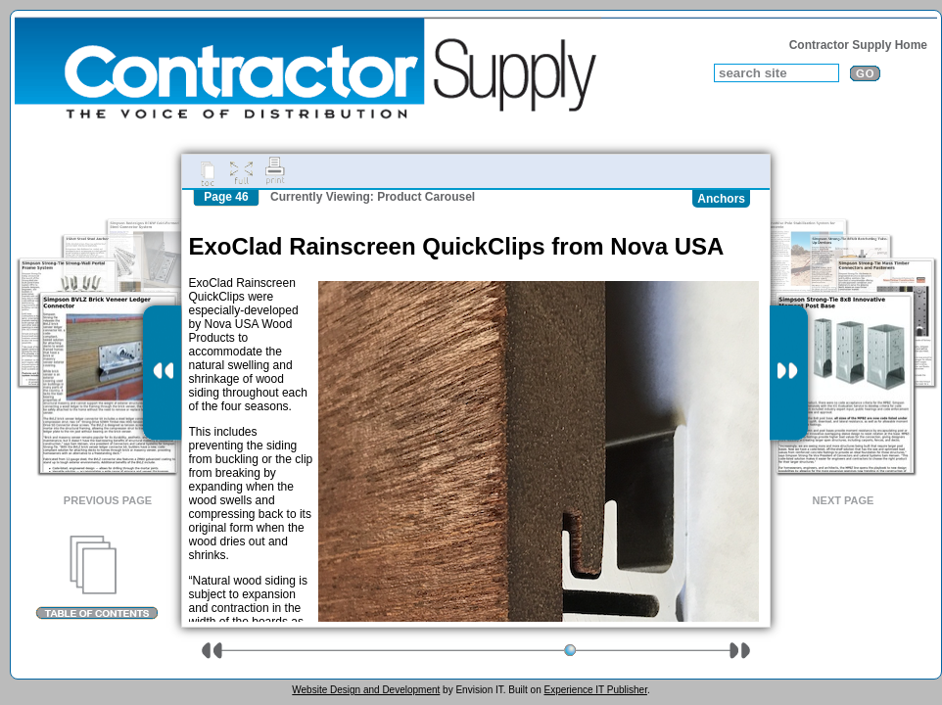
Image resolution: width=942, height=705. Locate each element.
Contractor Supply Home (858, 45)
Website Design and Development (366, 689)
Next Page (843, 500)
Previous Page (108, 500)
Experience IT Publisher (594, 689)
